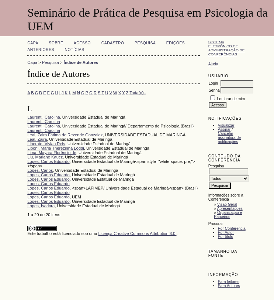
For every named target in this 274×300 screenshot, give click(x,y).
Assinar (224, 129)
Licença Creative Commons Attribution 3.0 (137, 233)
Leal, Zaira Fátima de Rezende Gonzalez (65, 135)
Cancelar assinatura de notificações (229, 138)
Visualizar (226, 125)
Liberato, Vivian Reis (46, 144)
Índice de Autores (81, 62)
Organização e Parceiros (228, 215)
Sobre (56, 43)
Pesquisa (145, 43)
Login (213, 83)
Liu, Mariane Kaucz (45, 157)
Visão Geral (227, 204)
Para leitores (228, 282)
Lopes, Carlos (40, 170)
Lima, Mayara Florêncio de (51, 152)
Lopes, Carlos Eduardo (48, 161)
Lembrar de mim (231, 99)
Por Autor (226, 233)
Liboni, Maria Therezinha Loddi (55, 148)
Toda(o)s (137, 93)
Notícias (74, 50)
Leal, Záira (37, 139)
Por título (225, 237)
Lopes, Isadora (41, 206)
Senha (214, 90)
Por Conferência (232, 228)
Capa (32, 43)
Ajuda (213, 64)
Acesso (82, 43)
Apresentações (229, 209)
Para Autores (229, 286)
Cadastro (112, 43)
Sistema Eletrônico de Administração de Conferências (226, 48)
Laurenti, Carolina (43, 117)
